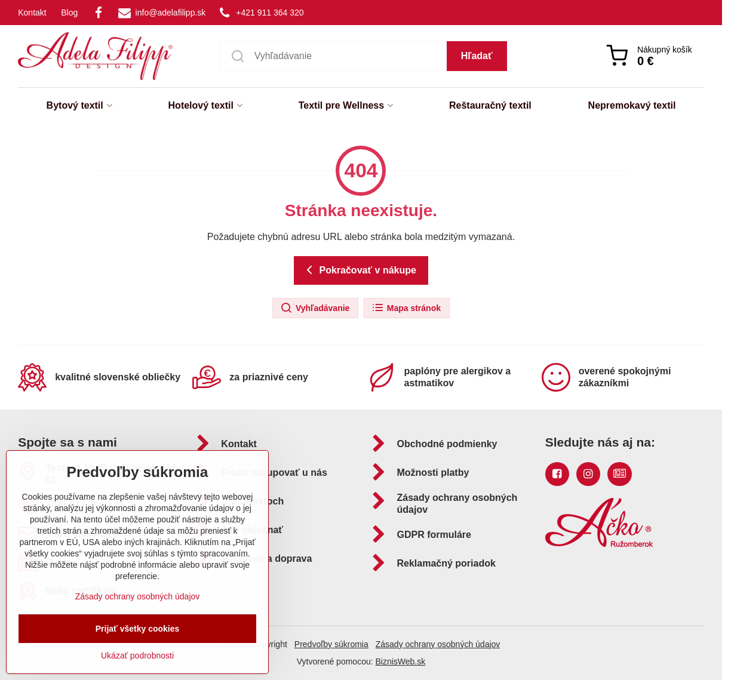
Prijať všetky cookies (138, 628)
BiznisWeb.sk (400, 661)
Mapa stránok (406, 308)
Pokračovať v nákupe (359, 270)
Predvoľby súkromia (331, 644)
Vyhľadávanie (314, 308)
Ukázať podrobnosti (137, 655)
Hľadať (477, 56)
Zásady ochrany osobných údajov (438, 644)
